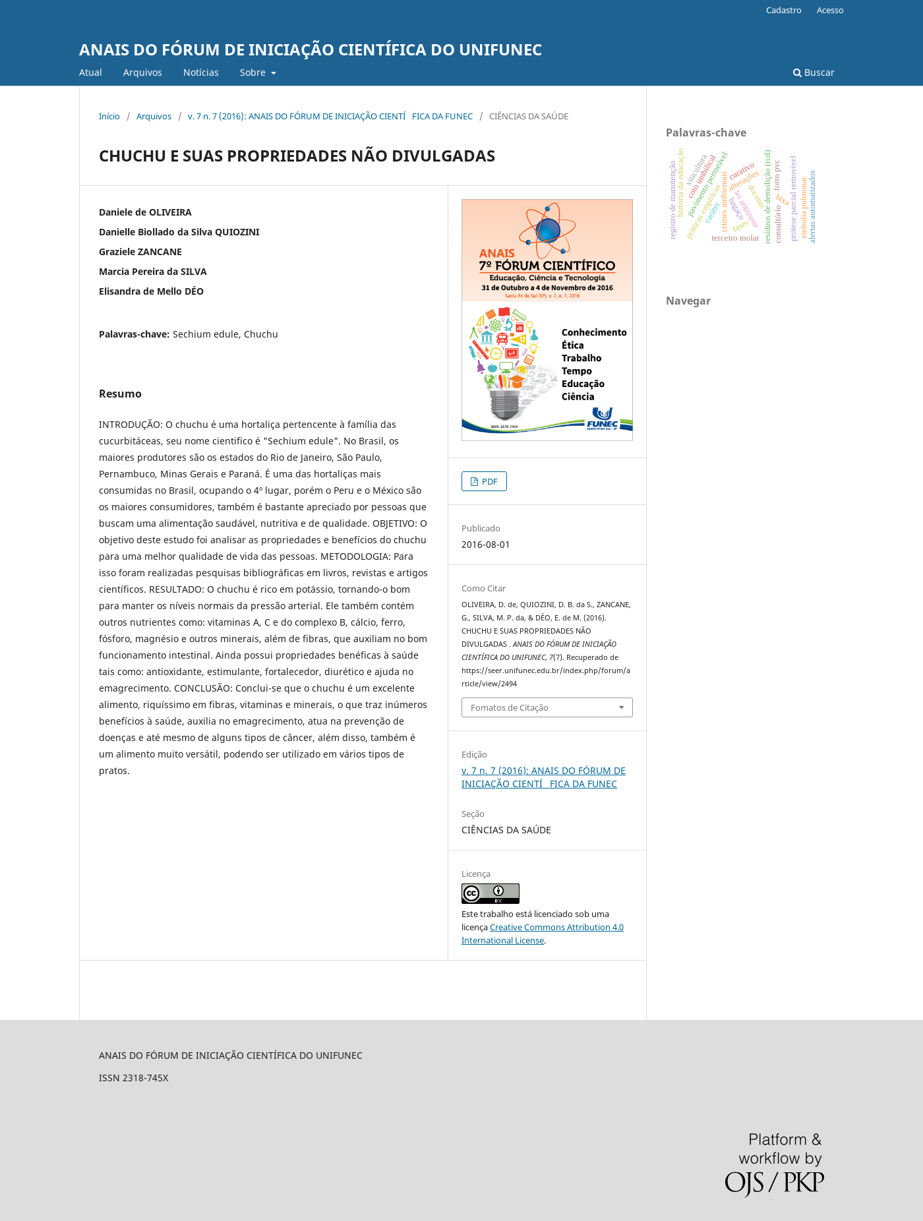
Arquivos (142, 72)
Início (109, 116)
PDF (489, 481)
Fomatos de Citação (510, 707)
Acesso (830, 10)
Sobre (254, 72)
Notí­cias (201, 72)
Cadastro (784, 10)
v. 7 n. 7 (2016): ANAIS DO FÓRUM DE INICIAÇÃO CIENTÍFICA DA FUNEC (330, 116)
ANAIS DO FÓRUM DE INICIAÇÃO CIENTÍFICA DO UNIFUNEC (310, 49)
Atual (90, 72)
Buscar (814, 72)
